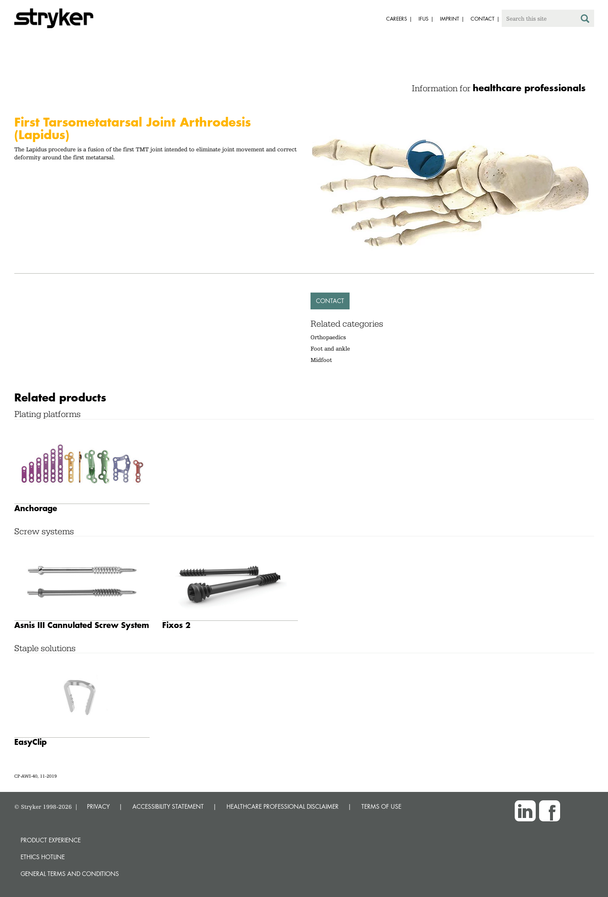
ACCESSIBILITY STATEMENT (168, 806)
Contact (330, 301)
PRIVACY (98, 806)
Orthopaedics (328, 337)
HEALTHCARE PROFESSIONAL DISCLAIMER (282, 806)
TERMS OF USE (381, 806)
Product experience (51, 840)
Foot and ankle (330, 348)
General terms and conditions (70, 874)
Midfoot (321, 359)
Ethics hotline (43, 857)
